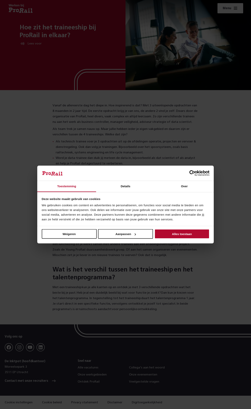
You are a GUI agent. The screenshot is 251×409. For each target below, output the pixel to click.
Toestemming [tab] (66, 186)
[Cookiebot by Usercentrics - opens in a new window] (192, 173)
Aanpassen (125, 234)
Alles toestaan (182, 234)
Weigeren (69, 234)
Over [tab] (184, 186)
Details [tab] (125, 186)
